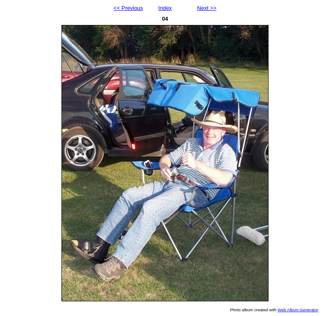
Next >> (207, 8)
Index (164, 8)
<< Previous (128, 8)
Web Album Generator (298, 309)
